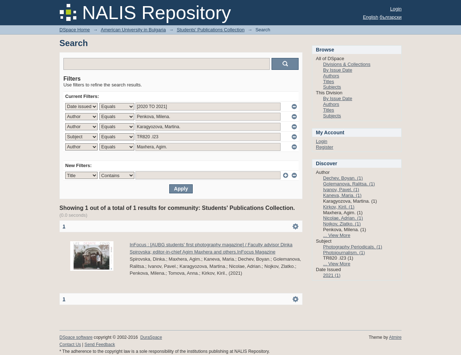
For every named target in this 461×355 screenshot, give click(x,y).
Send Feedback (100, 344)
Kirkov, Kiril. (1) (338, 207)
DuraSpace (151, 337)
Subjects (332, 87)
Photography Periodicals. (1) (352, 247)
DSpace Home (74, 29)
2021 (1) (331, 275)
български (391, 17)
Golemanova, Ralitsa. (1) (349, 184)
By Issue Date (337, 70)
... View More (336, 235)
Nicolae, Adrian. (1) (343, 218)
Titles (328, 81)
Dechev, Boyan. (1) (343, 178)
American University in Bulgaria (133, 29)
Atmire (395, 337)
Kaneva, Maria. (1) (342, 195)
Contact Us (70, 344)
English (371, 17)
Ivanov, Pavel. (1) (341, 189)
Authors (331, 75)
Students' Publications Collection (211, 29)
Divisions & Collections (347, 64)
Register (324, 147)
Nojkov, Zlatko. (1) (342, 223)
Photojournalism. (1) (344, 252)
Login (396, 9)
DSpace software (76, 337)
